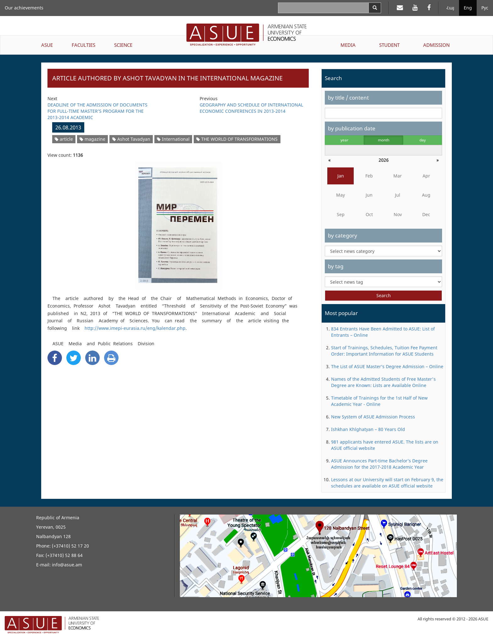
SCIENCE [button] (123, 45)
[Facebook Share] (54, 358)
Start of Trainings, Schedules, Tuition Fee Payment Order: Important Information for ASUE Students (384, 351)
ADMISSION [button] (436, 45)
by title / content (348, 97)
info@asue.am (67, 565)
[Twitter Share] (73, 358)
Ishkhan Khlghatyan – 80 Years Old (368, 429)
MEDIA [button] (348, 45)
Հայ (450, 8)
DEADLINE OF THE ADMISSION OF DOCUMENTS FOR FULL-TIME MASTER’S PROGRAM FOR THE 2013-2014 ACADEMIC (97, 111)
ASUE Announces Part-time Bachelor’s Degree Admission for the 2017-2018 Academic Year (379, 464)
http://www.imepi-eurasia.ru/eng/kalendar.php (135, 328)
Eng (468, 8)
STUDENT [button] (389, 45)
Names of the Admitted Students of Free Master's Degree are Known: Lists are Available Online (383, 382)
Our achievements (24, 8)
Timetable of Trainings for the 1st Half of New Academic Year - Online (379, 401)
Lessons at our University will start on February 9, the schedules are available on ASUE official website (387, 483)
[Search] (374, 8)
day (422, 140)
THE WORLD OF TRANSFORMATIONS (237, 139)
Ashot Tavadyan (131, 139)
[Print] (111, 358)
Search (383, 295)
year (344, 140)
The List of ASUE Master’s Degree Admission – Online (387, 366)
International (173, 139)
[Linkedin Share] (92, 358)
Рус (484, 8)
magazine (92, 139)
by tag (335, 266)
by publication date (351, 128)
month (383, 140)
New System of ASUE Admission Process (373, 417)
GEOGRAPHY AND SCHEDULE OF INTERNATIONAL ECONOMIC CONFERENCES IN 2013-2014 (251, 108)
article (64, 139)
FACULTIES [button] (83, 45)
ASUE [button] (47, 45)
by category (342, 235)
